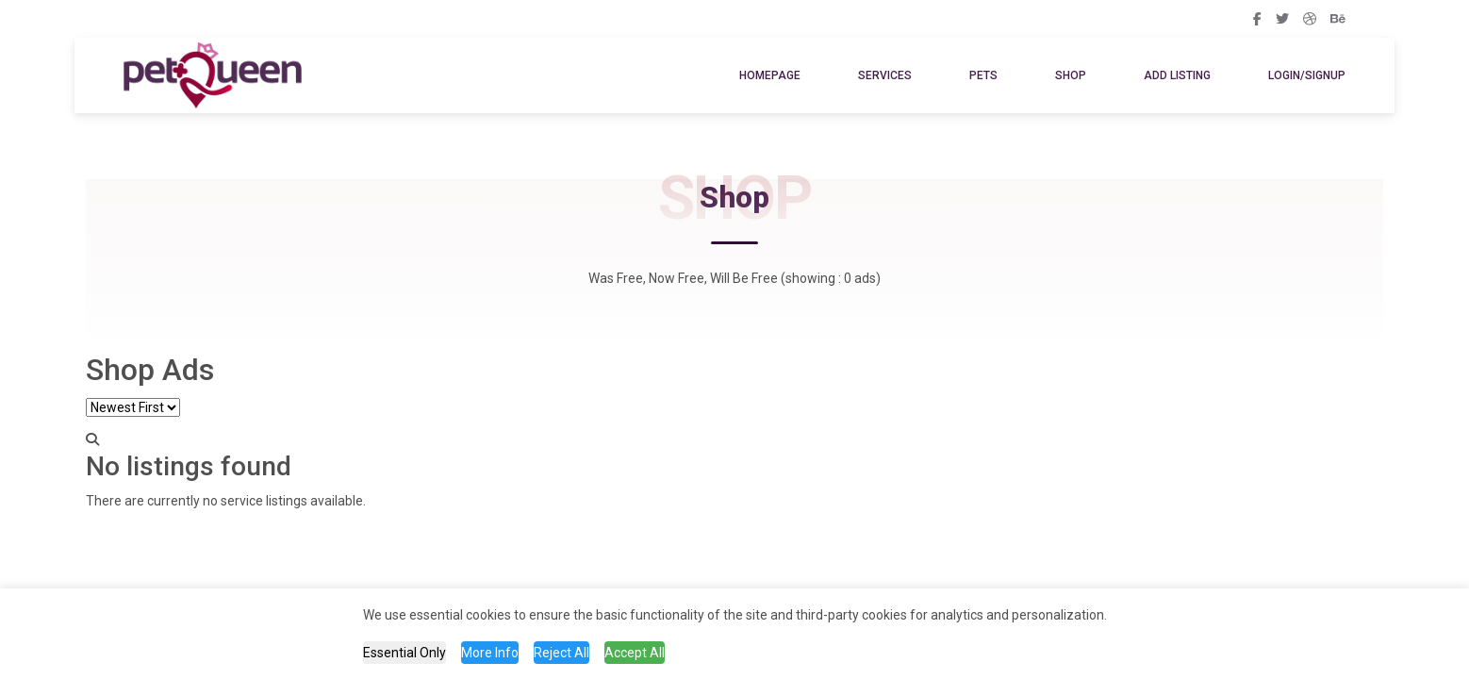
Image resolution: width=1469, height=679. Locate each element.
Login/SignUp (1306, 75)
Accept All (634, 652)
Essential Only (404, 652)
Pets (983, 75)
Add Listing (1177, 75)
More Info (490, 652)
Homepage (770, 75)
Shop (1070, 75)
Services (885, 75)
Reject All (561, 652)
